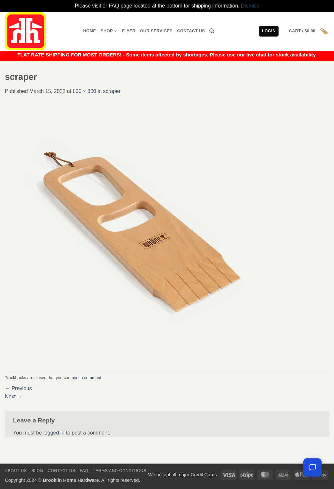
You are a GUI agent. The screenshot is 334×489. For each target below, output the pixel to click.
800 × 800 (84, 91)
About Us (16, 470)
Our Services (156, 30)
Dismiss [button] (250, 5)
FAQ (84, 470)
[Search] (211, 31)
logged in (54, 433)
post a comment (86, 377)
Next (13, 396)
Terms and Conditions (119, 470)
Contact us (61, 470)
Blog (37, 470)
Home (89, 30)
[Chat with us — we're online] (312, 467)
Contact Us (191, 30)
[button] (309, 31)
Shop (108, 31)
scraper (111, 91)
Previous (18, 388)
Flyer (128, 30)
